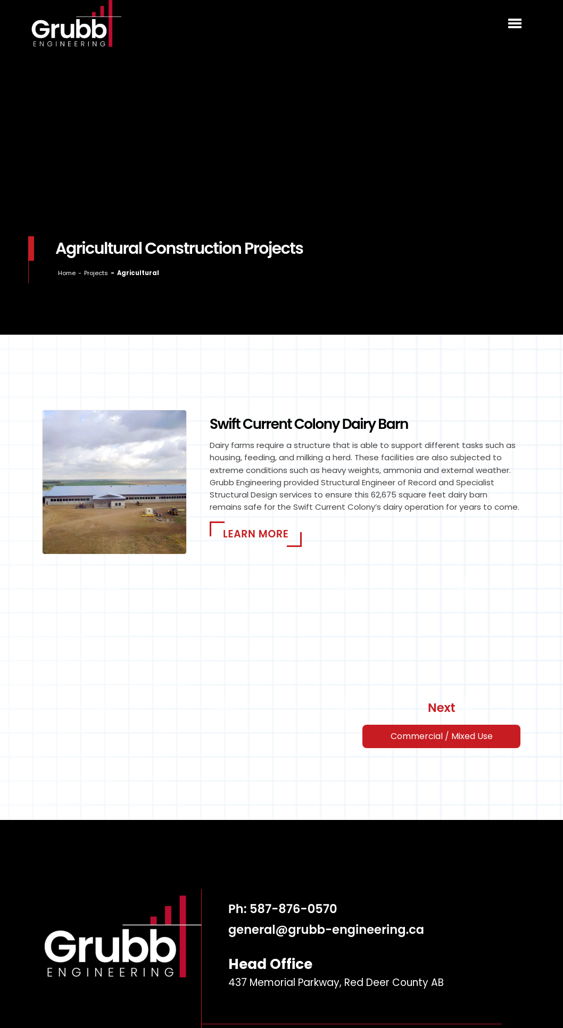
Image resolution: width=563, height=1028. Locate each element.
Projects (96, 273)
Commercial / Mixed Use (442, 736)
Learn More (255, 534)
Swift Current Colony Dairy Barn (309, 424)
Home (67, 273)
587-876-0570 (293, 908)
